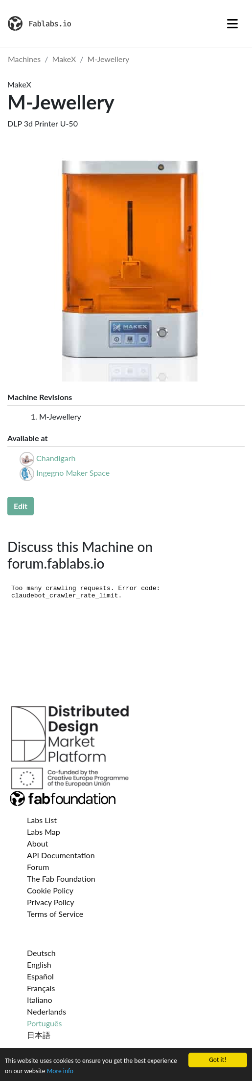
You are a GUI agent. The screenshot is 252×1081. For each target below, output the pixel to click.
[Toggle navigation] (232, 23)
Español (40, 976)
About (37, 843)
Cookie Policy (50, 890)
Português (44, 1023)
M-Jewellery (109, 59)
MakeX (64, 59)
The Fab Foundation (61, 878)
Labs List (42, 820)
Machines (24, 59)
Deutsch (41, 952)
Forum (38, 866)
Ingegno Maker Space (73, 472)
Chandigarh (55, 458)
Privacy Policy (50, 902)
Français (41, 988)
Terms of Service (55, 913)
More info (60, 1071)
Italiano (39, 999)
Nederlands (46, 1011)
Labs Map (43, 831)
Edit (20, 505)
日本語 (38, 1034)
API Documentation (61, 855)
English (39, 964)
